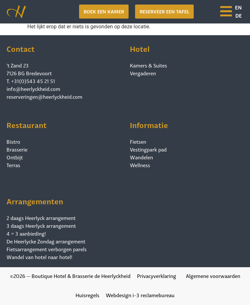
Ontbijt (15, 157)
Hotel (140, 48)
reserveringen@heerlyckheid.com (44, 96)
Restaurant (27, 124)
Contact (21, 48)
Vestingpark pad (148, 149)
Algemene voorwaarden (213, 275)
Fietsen (138, 141)
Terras (13, 165)
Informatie (149, 124)
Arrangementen (35, 201)
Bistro (13, 141)
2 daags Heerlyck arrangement (41, 218)
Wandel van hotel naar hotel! (39, 257)
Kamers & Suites (148, 65)
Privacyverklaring (156, 275)
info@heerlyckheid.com (33, 88)
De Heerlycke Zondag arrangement (46, 241)
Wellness (140, 165)
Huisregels (87, 295)
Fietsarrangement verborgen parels (47, 249)
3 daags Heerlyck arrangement (41, 225)
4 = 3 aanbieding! (26, 233)
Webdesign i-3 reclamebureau (140, 295)
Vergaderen (143, 73)
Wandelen (141, 157)
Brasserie (17, 149)
